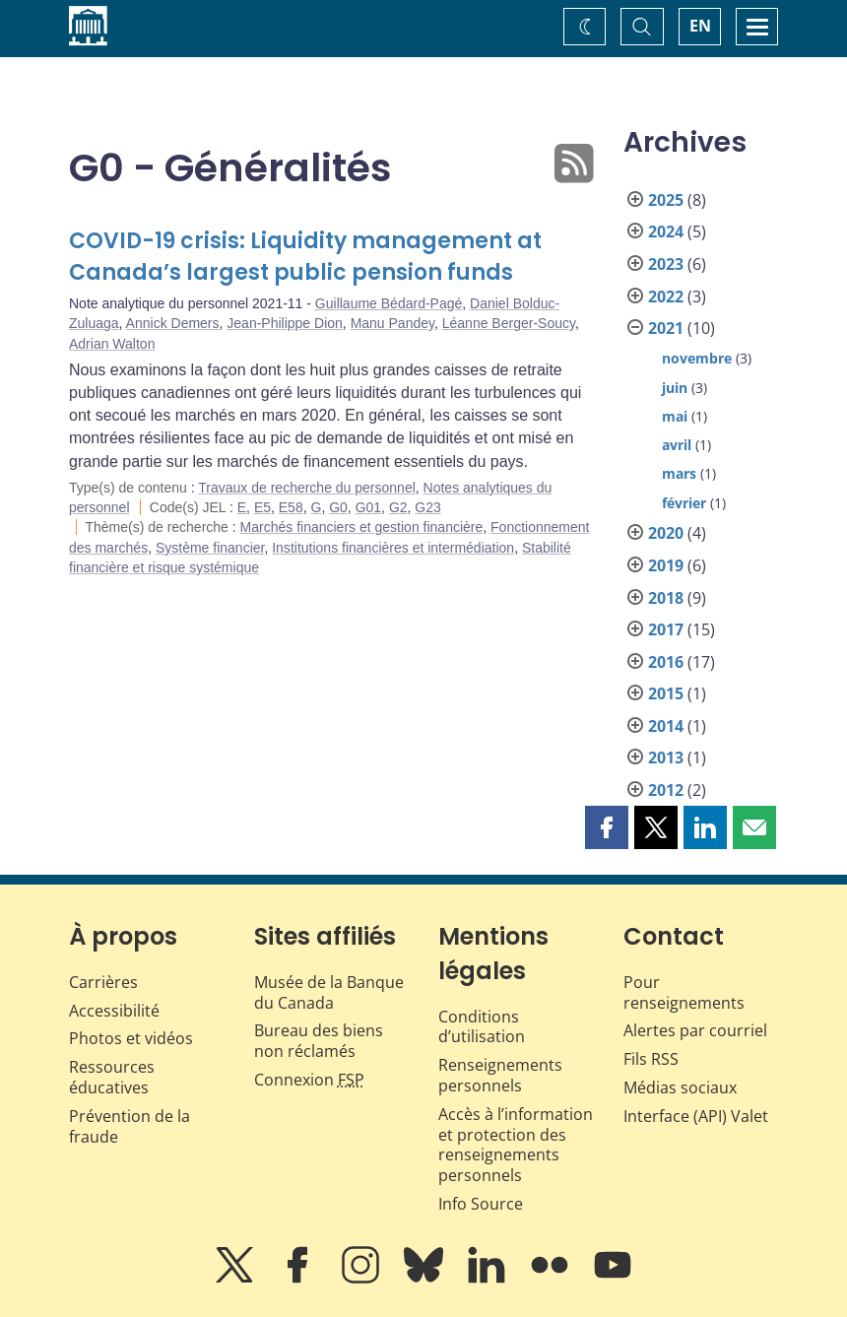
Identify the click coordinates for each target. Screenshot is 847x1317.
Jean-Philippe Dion (285, 323)
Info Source (480, 1204)
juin (674, 387)
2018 (666, 598)
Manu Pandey (392, 323)
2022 (666, 296)
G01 (368, 507)
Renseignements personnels (500, 1075)
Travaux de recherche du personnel (307, 487)
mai (674, 416)
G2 (398, 507)
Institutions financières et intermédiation (393, 548)
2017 (666, 629)
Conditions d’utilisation (481, 1027)
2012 (666, 790)
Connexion (309, 1079)
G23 (427, 507)
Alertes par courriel (695, 1030)
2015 (666, 693)
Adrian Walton (112, 344)
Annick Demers (173, 323)
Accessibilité (114, 1010)
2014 (666, 726)
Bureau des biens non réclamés (318, 1041)
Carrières (103, 982)
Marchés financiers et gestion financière (362, 527)
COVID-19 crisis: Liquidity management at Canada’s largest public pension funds (305, 257)
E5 (262, 507)
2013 (666, 757)
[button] (606, 827)
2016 (666, 662)
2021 (666, 328)
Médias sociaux (680, 1087)
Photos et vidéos (131, 1038)
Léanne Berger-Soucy (508, 323)
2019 (666, 565)
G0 (338, 507)
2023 (666, 264)
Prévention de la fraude (129, 1126)
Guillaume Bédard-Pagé (388, 303)
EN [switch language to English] (700, 25)
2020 (666, 533)
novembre (697, 358)
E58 (291, 507)
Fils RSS (651, 1059)
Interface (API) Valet (695, 1116)
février (684, 503)
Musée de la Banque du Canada (329, 992)
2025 (666, 200)
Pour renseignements (684, 992)
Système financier (210, 548)
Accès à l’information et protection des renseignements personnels (515, 1144)
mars (679, 473)
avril (676, 444)
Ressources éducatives (112, 1077)
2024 (666, 231)
